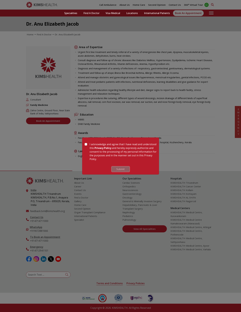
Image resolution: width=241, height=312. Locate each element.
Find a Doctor (91, 13)
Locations (132, 13)
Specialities (70, 13)
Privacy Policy (103, 148)
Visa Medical (113, 13)
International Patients (157, 13)
